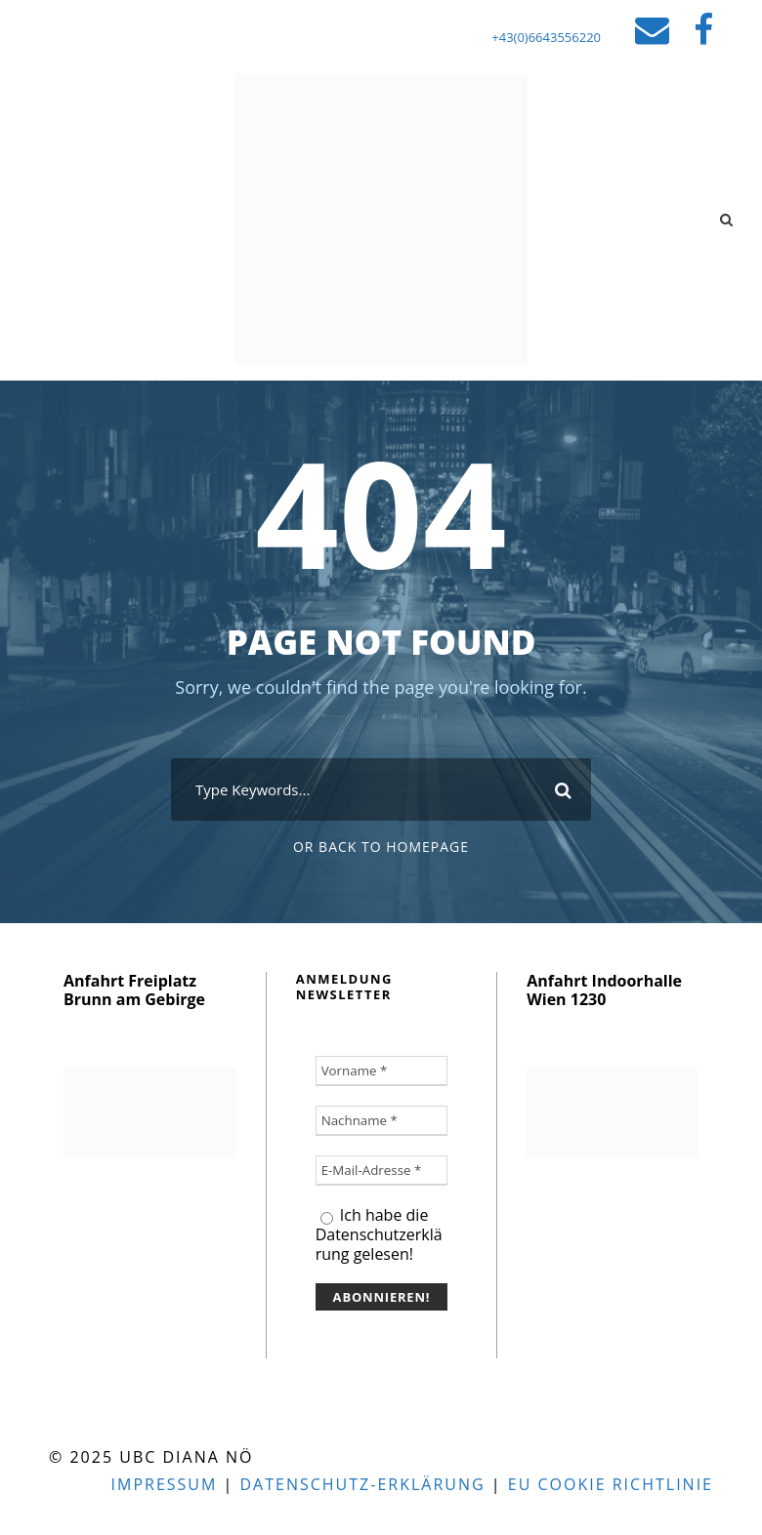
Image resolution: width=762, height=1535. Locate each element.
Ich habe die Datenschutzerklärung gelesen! (379, 1234)
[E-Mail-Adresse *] (382, 1170)
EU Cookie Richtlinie (610, 1484)
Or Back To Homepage (381, 846)
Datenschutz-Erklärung (362, 1484)
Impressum (164, 1484)
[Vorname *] (382, 1071)
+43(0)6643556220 (546, 37)
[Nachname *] (382, 1121)
